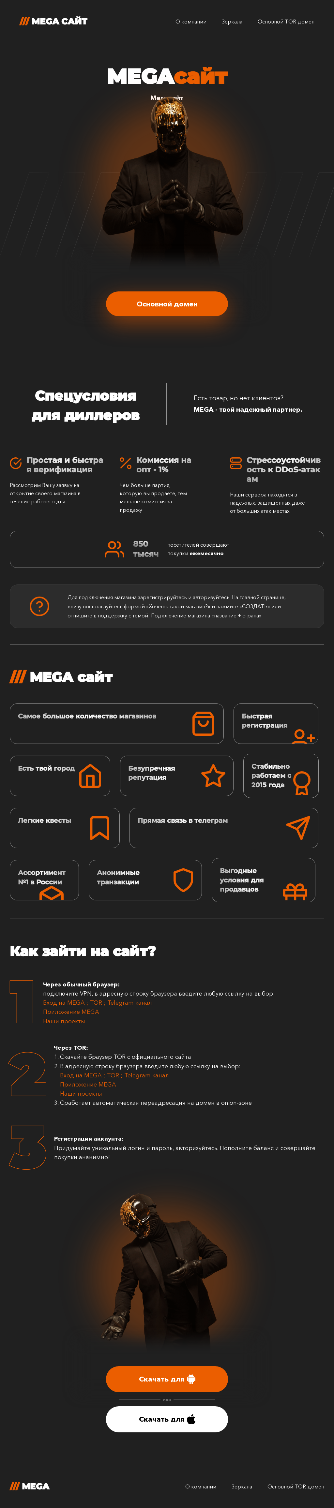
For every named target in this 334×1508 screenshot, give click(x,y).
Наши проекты (65, 1021)
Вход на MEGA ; (66, 1002)
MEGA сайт (53, 21)
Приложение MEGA (71, 1011)
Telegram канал (129, 1002)
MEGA (29, 1486)
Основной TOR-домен (286, 21)
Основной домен (167, 304)
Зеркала (232, 21)
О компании (190, 21)
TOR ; (98, 1002)
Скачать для (167, 1379)
